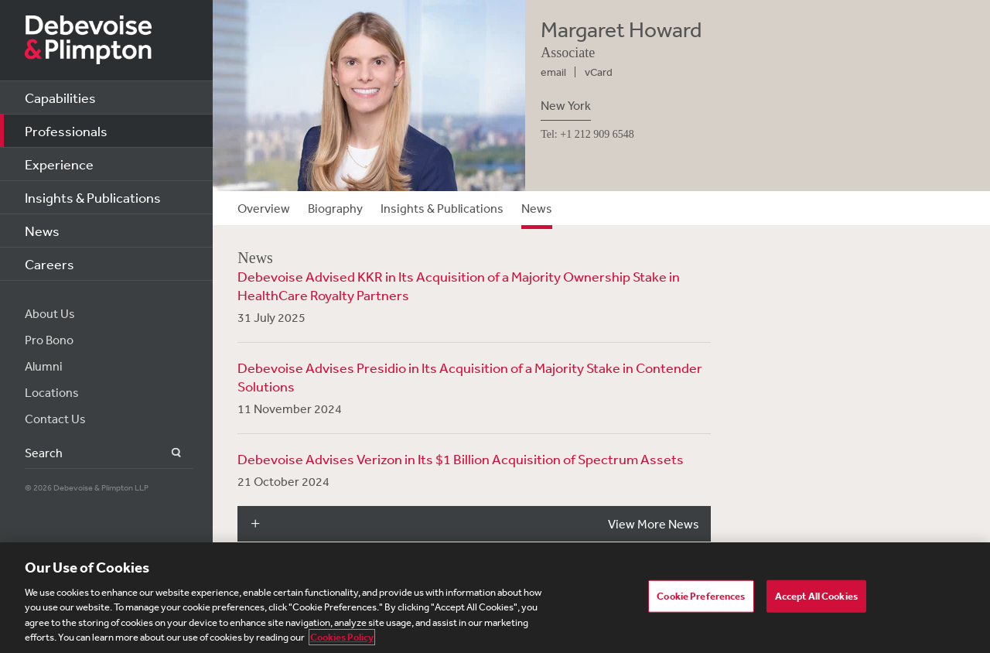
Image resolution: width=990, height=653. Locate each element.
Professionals (66, 130)
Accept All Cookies (816, 596)
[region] (495, 597)
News (42, 230)
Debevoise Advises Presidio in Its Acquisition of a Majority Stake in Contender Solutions (469, 377)
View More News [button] (653, 524)
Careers (49, 263)
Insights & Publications (93, 197)
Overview (263, 208)
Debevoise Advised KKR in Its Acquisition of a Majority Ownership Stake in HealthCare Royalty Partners (458, 285)
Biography (335, 208)
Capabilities (60, 97)
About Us (50, 313)
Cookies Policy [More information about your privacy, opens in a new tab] (342, 637)
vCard (599, 72)
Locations (52, 392)
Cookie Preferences (701, 596)
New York (566, 105)
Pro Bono (49, 339)
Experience (59, 164)
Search (167, 453)
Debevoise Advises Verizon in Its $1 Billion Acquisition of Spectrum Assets (460, 458)
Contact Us (55, 418)
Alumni (44, 366)
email (553, 72)
